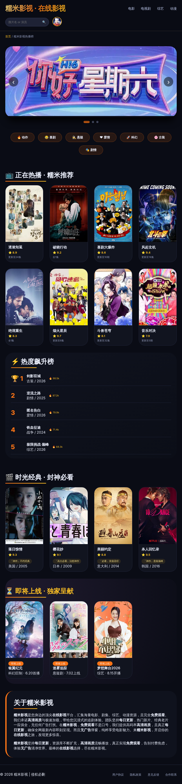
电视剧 (146, 8)
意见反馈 (153, 774)
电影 (131, 8)
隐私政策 (135, 774)
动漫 (173, 8)
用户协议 (118, 774)
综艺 (160, 8)
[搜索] (24, 22)
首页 (8, 36)
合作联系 (171, 774)
